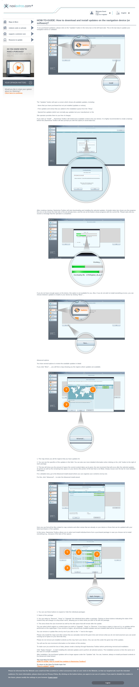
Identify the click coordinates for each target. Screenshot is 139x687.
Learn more (53, 677)
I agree (107, 683)
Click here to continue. (14, 93)
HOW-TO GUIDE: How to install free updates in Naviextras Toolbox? (61, 661)
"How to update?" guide (45, 666)
